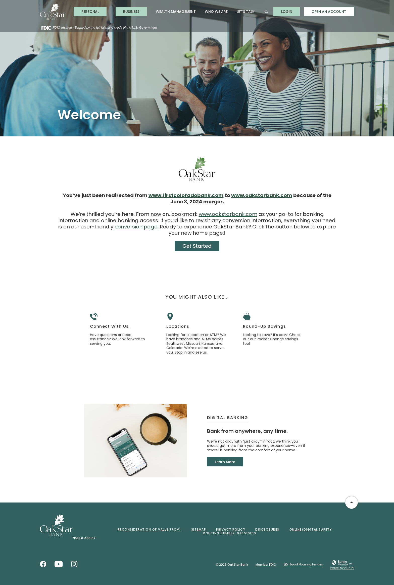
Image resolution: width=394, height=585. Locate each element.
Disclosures (267, 529)
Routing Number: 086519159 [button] (229, 533)
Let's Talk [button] (246, 11)
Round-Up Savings (264, 326)
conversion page (136, 226)
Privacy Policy (230, 529)
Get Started (197, 245)
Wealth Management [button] (176, 11)
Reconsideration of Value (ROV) (149, 529)
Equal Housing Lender (306, 564)
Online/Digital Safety (310, 529)
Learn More (225, 461)
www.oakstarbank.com (261, 195)
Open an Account (329, 11)
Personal (90, 11)
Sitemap (198, 529)
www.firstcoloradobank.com (186, 195)
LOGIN (290, 11)
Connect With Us (109, 326)
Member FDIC (266, 564)
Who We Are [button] (216, 11)
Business (131, 11)
